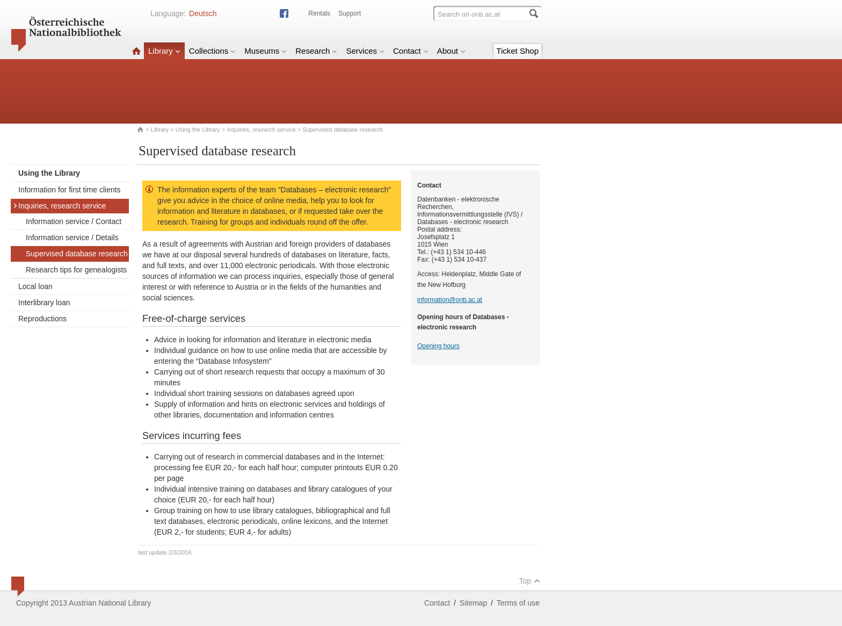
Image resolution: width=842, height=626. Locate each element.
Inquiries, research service (261, 129)
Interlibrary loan (44, 302)
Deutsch (202, 13)
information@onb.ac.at (449, 300)
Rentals (319, 13)
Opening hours (438, 346)
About (451, 50)
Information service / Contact (73, 221)
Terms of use (518, 603)
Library (164, 50)
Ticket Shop (517, 50)
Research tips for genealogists (76, 269)
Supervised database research (77, 253)
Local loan (35, 286)
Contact (411, 50)
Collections (212, 50)
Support (349, 13)
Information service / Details (72, 237)
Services (365, 50)
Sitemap (473, 603)
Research (316, 50)
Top (529, 581)
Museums (265, 50)
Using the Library (198, 129)
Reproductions (42, 318)
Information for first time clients (69, 189)
